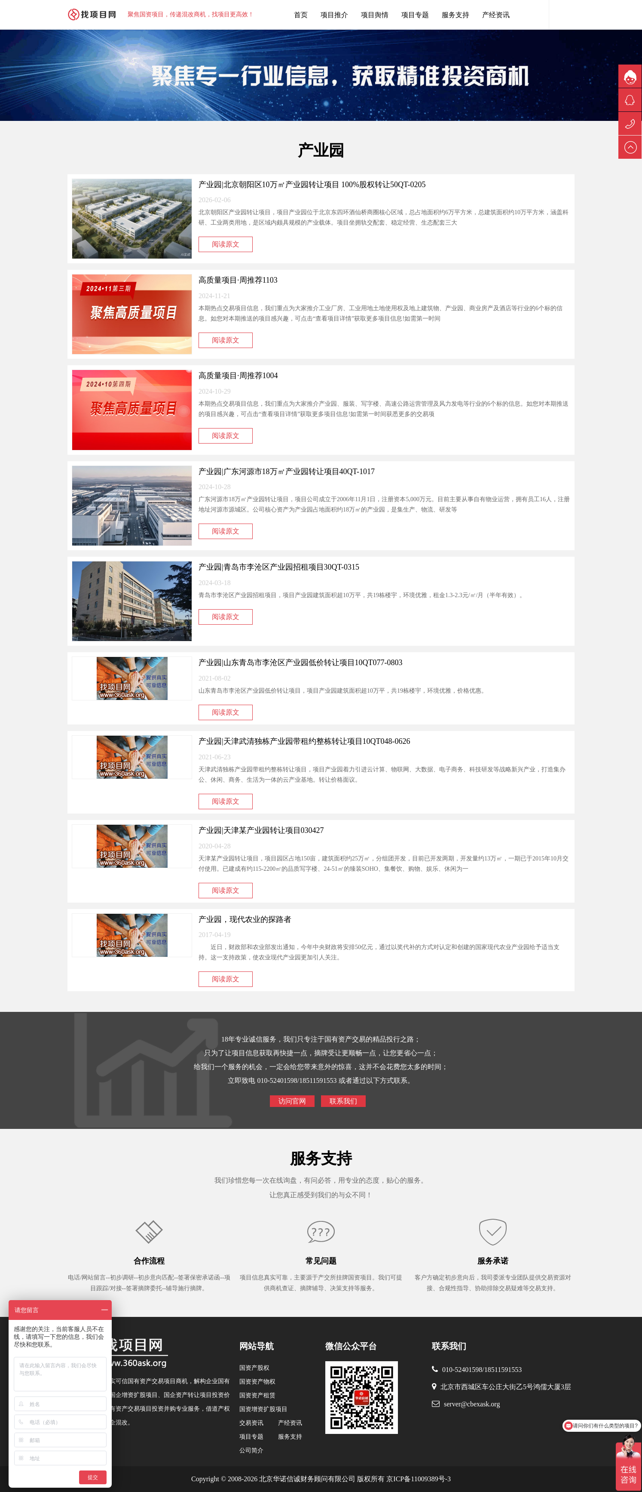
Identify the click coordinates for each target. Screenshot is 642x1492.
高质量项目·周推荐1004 (238, 375)
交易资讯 (251, 1423)
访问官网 (292, 1101)
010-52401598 (462, 1369)
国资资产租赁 (257, 1395)
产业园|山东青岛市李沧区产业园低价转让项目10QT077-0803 (301, 662)
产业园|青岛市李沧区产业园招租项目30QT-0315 (279, 567)
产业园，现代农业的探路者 (245, 919)
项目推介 (334, 14)
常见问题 (321, 1261)
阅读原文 (225, 244)
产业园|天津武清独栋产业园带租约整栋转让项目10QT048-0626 (304, 741)
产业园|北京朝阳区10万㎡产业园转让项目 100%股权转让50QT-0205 (312, 184)
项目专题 (415, 14)
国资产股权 (254, 1368)
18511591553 (503, 1369)
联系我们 (343, 1101)
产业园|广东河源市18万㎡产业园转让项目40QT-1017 (287, 471)
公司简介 (251, 1450)
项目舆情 (374, 14)
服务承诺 (492, 1261)
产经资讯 (496, 14)
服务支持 (455, 14)
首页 (301, 14)
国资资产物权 (257, 1381)
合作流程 (149, 1261)
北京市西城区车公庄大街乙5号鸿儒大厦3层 (505, 1386)
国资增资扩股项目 (263, 1409)
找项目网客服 (536, 14)
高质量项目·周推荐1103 (238, 280)
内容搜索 (562, 14)
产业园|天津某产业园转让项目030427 (261, 830)
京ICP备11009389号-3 (418, 1479)
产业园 (321, 150)
